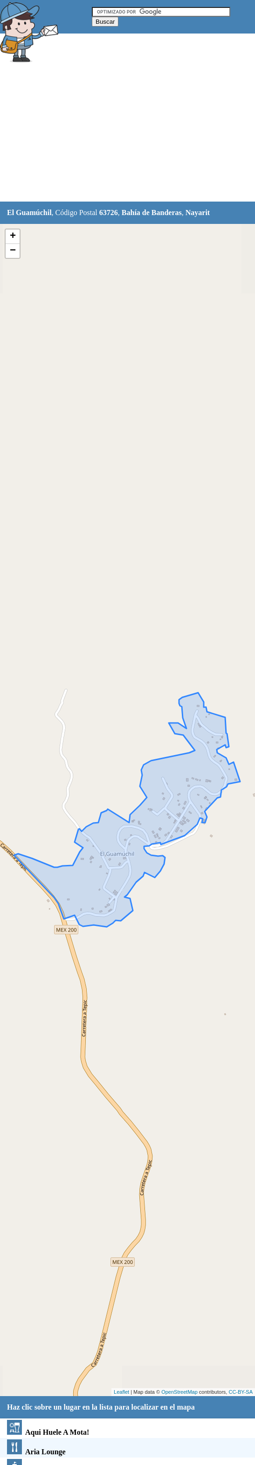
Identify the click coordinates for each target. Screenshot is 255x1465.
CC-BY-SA (240, 1392)
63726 (108, 212)
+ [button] (13, 236)
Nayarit (198, 212)
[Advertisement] (128, 133)
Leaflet (121, 1392)
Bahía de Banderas (152, 212)
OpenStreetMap (179, 1392)
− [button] (13, 251)
